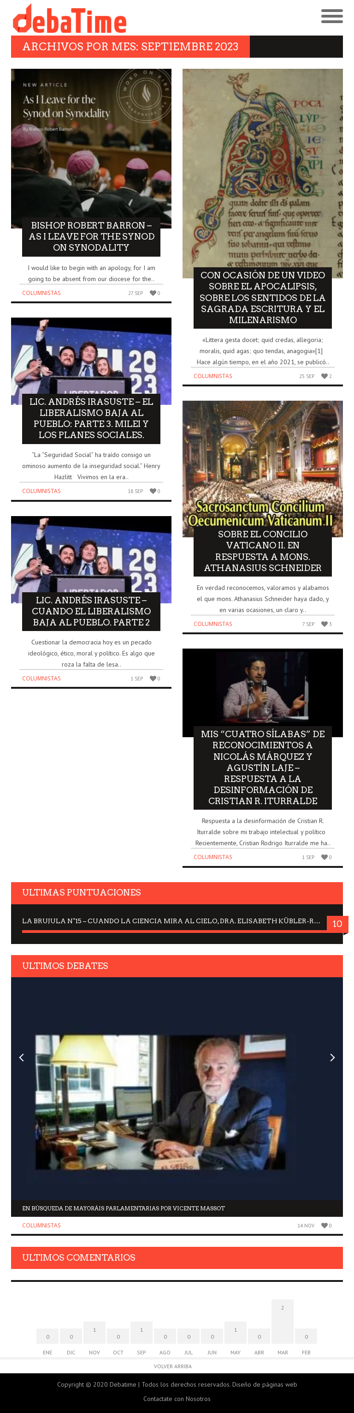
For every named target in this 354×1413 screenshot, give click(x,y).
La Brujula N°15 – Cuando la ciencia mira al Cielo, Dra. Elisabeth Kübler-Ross (175, 921)
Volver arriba (173, 1366)
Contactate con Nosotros (177, 1399)
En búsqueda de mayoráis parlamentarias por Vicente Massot (123, 1208)
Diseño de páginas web (264, 1384)
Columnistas (41, 293)
